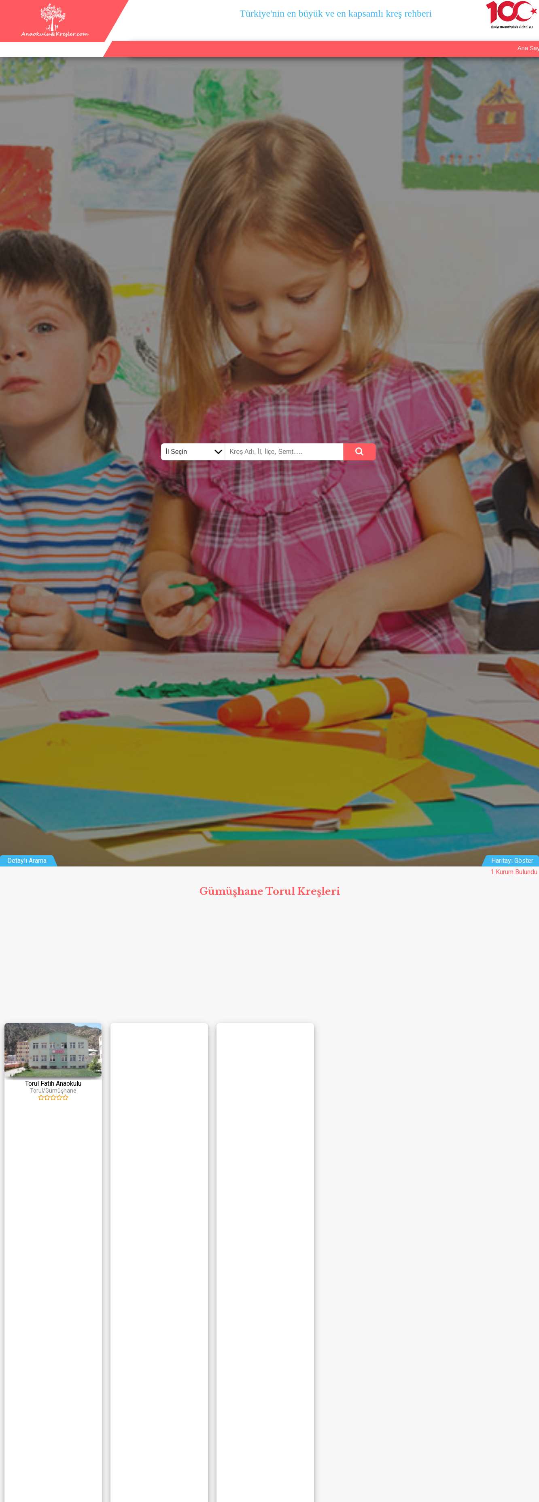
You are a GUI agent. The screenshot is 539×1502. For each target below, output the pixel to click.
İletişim (499, 40)
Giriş (528, 40)
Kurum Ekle (463, 40)
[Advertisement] (269, 962)
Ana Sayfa (421, 40)
